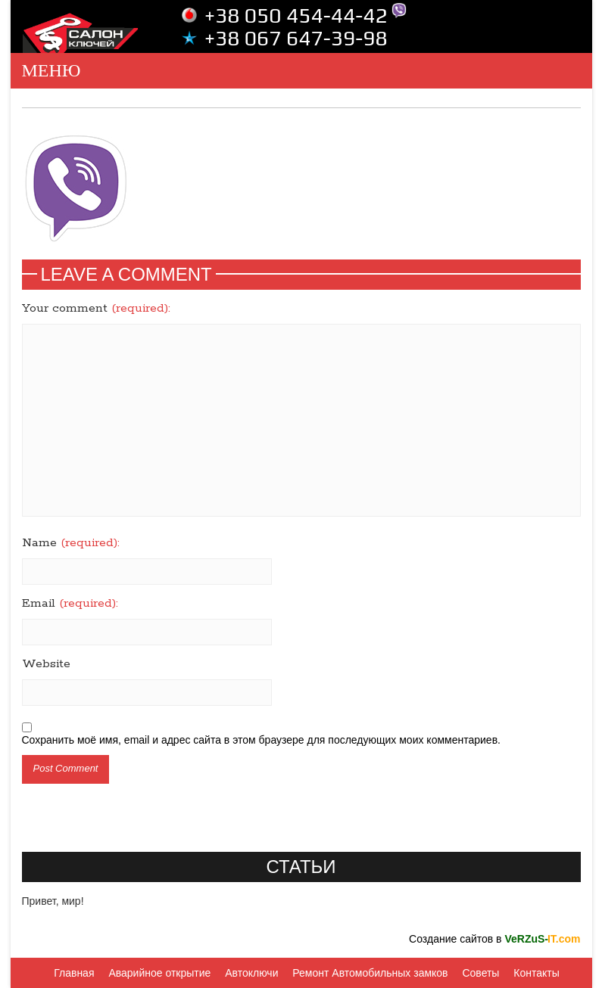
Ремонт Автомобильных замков (370, 973)
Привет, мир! (53, 901)
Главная (74, 973)
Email (70, 603)
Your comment (96, 308)
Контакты (536, 973)
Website (46, 664)
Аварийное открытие (159, 973)
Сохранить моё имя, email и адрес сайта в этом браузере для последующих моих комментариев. (261, 740)
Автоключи (251, 973)
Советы (480, 973)
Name (71, 543)
